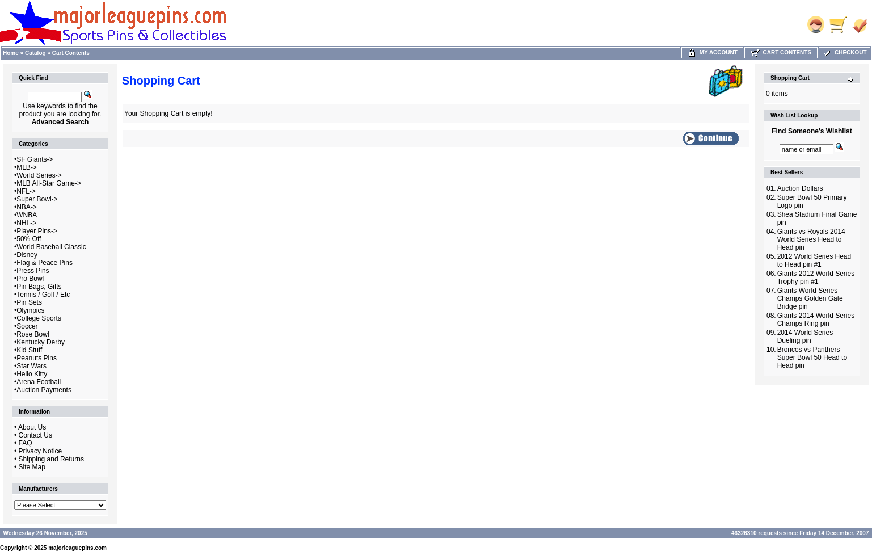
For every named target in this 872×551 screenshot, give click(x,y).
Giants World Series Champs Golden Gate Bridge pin (810, 298)
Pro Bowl (30, 279)
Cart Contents (71, 53)
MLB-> (26, 167)
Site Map (32, 467)
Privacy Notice (40, 451)
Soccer (26, 326)
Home (11, 53)
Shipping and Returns (51, 459)
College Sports (38, 318)
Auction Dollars (800, 188)
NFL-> (26, 191)
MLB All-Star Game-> (48, 183)
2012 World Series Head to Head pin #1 (814, 260)
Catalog (35, 53)
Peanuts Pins (36, 358)
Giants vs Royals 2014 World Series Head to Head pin (811, 239)
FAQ (25, 443)
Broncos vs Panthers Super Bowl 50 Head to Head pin (812, 357)
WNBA (26, 215)
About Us (32, 427)
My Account (712, 52)
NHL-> (26, 223)
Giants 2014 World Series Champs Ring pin (816, 319)
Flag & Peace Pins (44, 263)
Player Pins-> (36, 231)
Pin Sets (29, 302)
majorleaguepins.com (77, 548)
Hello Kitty (31, 374)
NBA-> (26, 207)
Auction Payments (43, 390)
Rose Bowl (32, 334)
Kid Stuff (29, 350)
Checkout (844, 52)
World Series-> (38, 175)
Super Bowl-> (36, 199)
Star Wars (31, 366)
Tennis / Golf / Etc (43, 294)
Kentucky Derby (40, 342)
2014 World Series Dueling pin (805, 336)
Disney (26, 255)
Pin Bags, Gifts (38, 287)
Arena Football (38, 382)
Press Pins (32, 271)
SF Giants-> (34, 159)
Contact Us (35, 435)
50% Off (28, 239)
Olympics (30, 310)
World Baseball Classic (51, 247)
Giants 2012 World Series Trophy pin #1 (816, 277)
